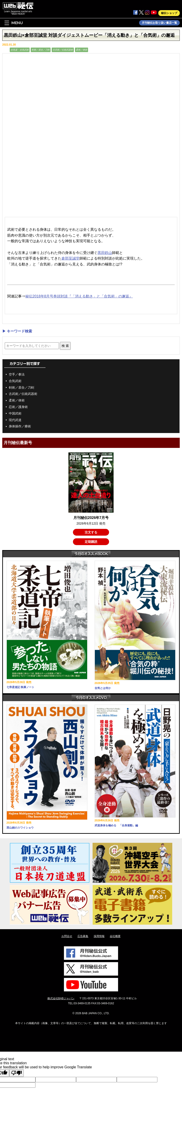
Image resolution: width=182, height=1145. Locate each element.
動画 (5, 49)
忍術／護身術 (18, 407)
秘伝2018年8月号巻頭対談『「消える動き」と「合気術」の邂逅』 (79, 296)
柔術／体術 (81, 49)
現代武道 (15, 420)
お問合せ (66, 936)
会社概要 (115, 936)
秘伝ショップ (169, 13)
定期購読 (91, 542)
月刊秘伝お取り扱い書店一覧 (159, 22)
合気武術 (15, 381)
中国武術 (15, 413)
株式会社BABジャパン (61, 998)
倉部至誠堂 (70, 258)
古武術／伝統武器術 (63, 49)
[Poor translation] (16, 1073)
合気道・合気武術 (20, 49)
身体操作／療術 (20, 426)
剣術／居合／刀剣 (41, 49)
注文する (91, 532)
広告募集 (82, 936)
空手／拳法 (17, 374)
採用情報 (99, 936)
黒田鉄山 (105, 253)
